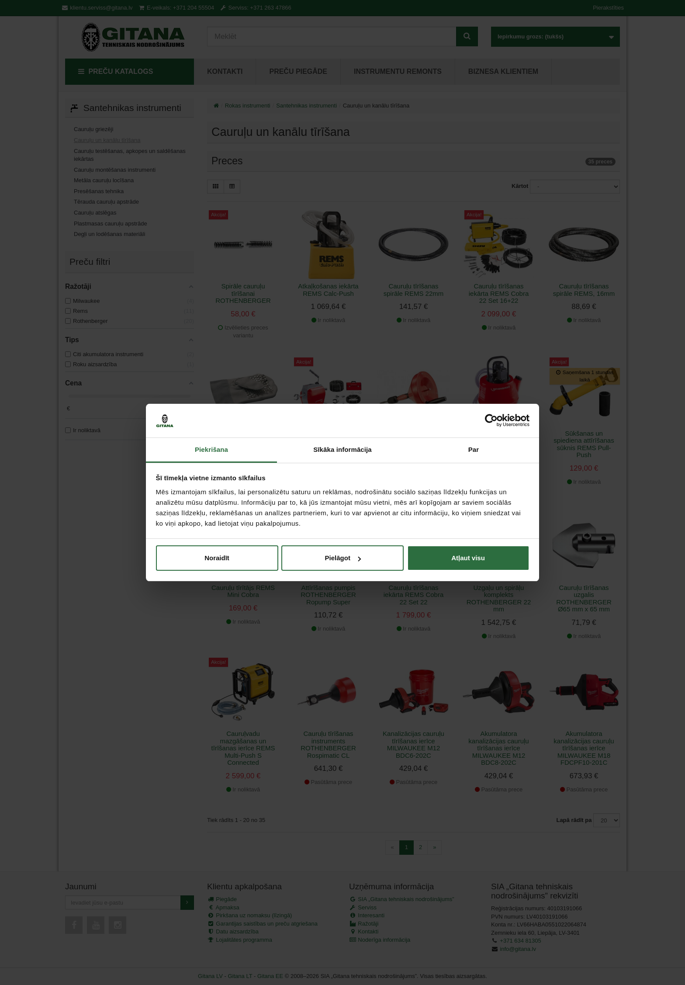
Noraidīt (216, 558)
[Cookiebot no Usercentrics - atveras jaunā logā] (491, 420)
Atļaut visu (468, 558)
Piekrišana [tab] (211, 449)
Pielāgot (343, 558)
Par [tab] (473, 449)
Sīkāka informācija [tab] (342, 449)
